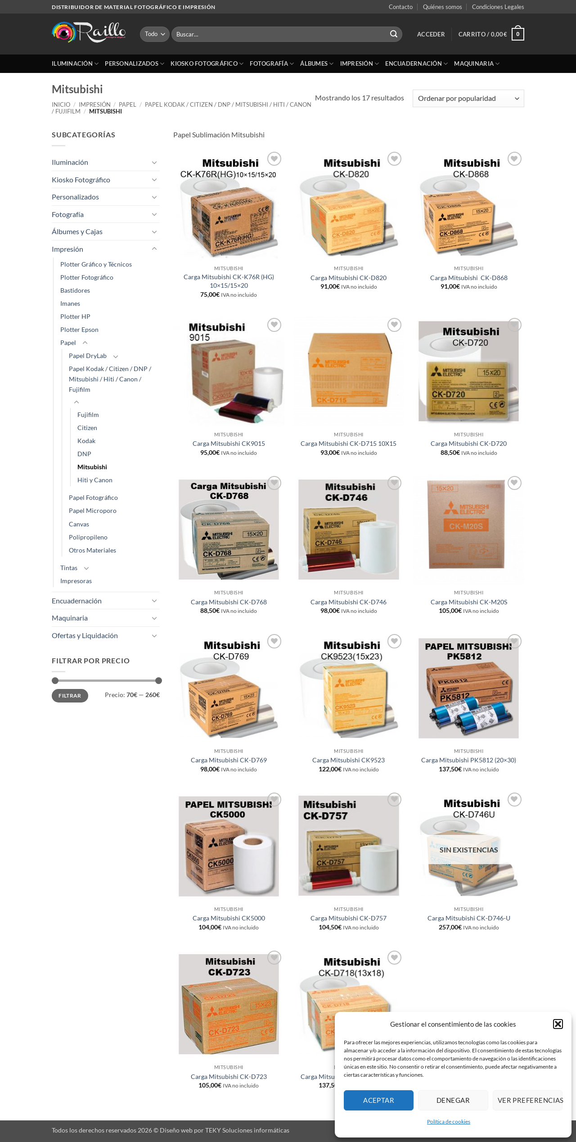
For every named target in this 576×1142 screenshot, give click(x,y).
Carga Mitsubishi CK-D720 (469, 443)
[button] (558, 1024)
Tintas (68, 567)
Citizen (87, 427)
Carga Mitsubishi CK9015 (229, 443)
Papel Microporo (93, 510)
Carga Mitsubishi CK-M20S (469, 602)
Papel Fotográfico (93, 497)
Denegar (453, 1100)
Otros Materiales (92, 550)
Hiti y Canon (94, 480)
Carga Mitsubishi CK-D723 (229, 1076)
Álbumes (316, 63)
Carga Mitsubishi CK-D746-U (469, 918)
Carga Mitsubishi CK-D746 (348, 602)
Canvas (79, 524)
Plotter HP (75, 316)
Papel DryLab (88, 355)
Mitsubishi (92, 467)
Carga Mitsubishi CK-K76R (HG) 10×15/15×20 (229, 281)
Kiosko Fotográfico (207, 63)
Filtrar (69, 695)
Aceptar (378, 1100)
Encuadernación (416, 63)
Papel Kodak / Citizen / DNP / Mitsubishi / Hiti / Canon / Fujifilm (181, 108)
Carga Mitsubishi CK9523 (348, 760)
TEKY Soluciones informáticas (247, 1130)
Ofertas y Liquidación (85, 635)
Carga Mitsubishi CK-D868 (469, 277)
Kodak (86, 440)
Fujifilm (88, 414)
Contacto (401, 6)
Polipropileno (88, 537)
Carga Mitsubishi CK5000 (229, 918)
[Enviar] (393, 34)
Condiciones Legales (498, 6)
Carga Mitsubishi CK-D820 (348, 277)
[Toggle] (154, 162)
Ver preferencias (530, 1100)
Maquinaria (477, 63)
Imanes (70, 303)
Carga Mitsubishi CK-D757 (348, 918)
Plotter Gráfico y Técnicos (96, 264)
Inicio (61, 104)
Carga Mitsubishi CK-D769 (229, 760)
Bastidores (75, 290)
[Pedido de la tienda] (468, 98)
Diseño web (176, 1130)
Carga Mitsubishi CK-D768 (229, 602)
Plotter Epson (79, 329)
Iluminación (75, 63)
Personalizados (134, 63)
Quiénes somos (442, 6)
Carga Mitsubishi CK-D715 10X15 (348, 443)
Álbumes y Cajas (77, 231)
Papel (127, 104)
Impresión (359, 63)
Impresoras (76, 581)
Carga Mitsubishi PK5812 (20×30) (468, 760)
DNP (84, 454)
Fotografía (272, 63)
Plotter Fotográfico (86, 277)
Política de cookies (448, 1121)
